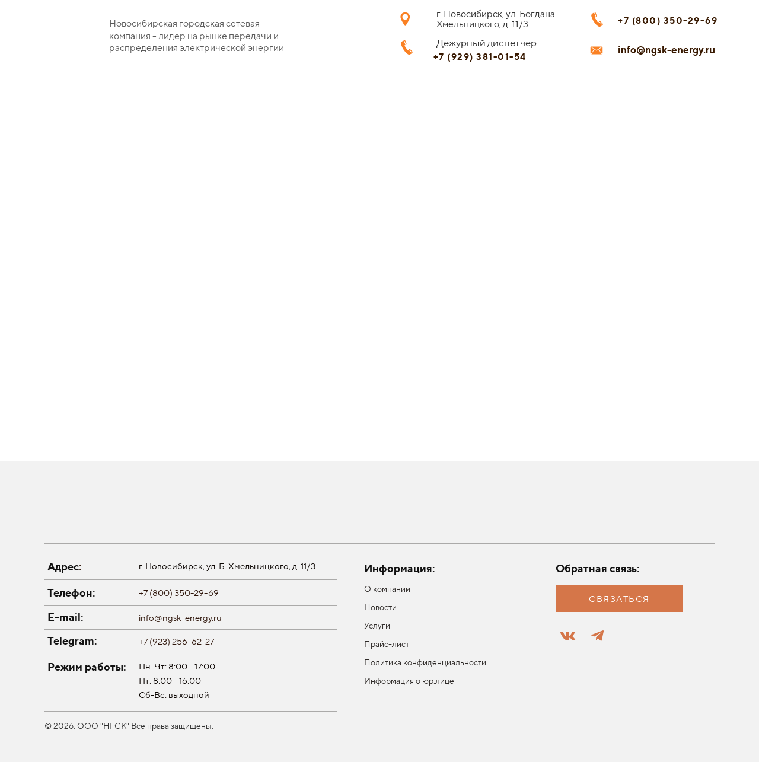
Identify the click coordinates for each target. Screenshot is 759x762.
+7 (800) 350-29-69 (179, 593)
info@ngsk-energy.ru (180, 618)
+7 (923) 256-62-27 (176, 641)
